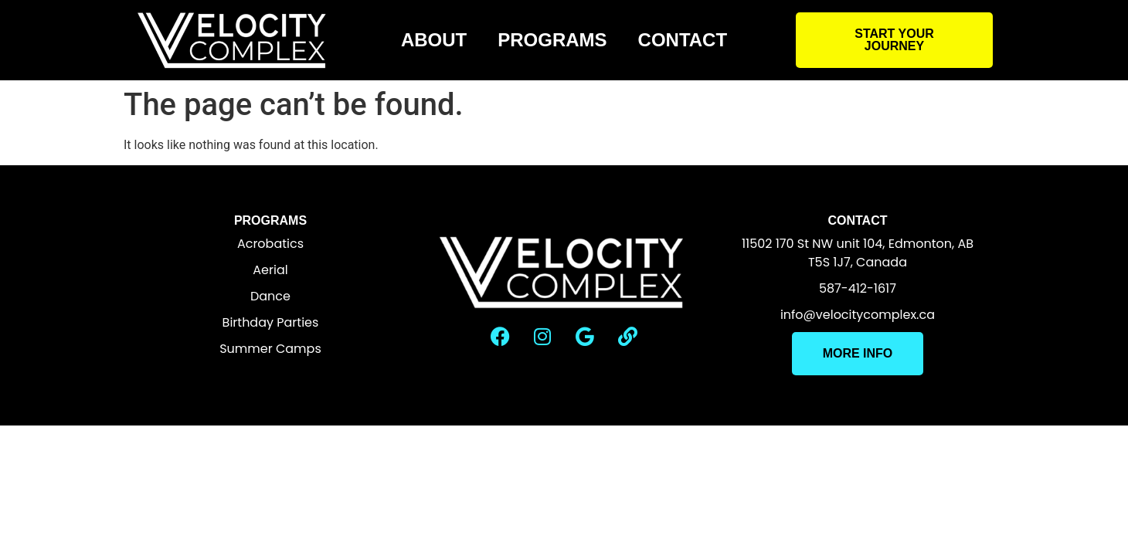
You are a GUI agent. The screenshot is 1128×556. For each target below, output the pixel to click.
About (434, 39)
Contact (683, 39)
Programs (552, 39)
